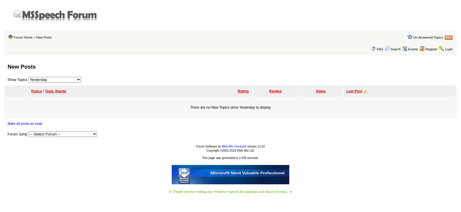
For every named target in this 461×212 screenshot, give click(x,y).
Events (410, 49)
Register (431, 49)
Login (449, 49)
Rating (243, 91)
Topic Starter (55, 91)
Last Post (354, 91)
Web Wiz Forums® (234, 146)
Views (321, 91)
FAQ (380, 49)
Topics (36, 91)
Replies (275, 91)
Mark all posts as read (25, 124)
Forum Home (23, 37)
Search (393, 49)
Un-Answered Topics (428, 37)
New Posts (44, 37)
